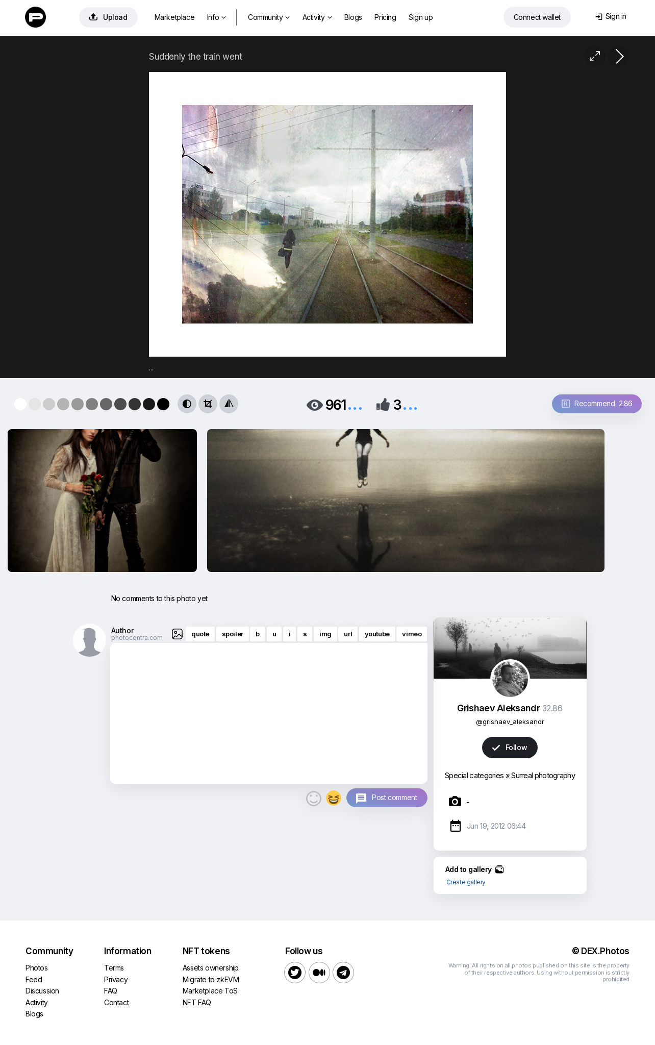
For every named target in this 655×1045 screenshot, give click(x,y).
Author (122, 630)
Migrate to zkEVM (211, 979)
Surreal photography (543, 775)
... (355, 404)
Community (269, 17)
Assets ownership (211, 967)
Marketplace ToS (210, 990)
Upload (108, 17)
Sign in (610, 16)
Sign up (421, 17)
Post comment (394, 797)
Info (216, 17)
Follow (509, 747)
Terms (114, 967)
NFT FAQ (197, 1002)
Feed (34, 979)
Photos (37, 967)
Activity (317, 17)
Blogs (353, 17)
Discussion (42, 990)
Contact (116, 1002)
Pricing (385, 17)
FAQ (110, 990)
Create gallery (466, 882)
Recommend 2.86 (597, 403)
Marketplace (175, 17)
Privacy (116, 979)
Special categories (474, 775)
